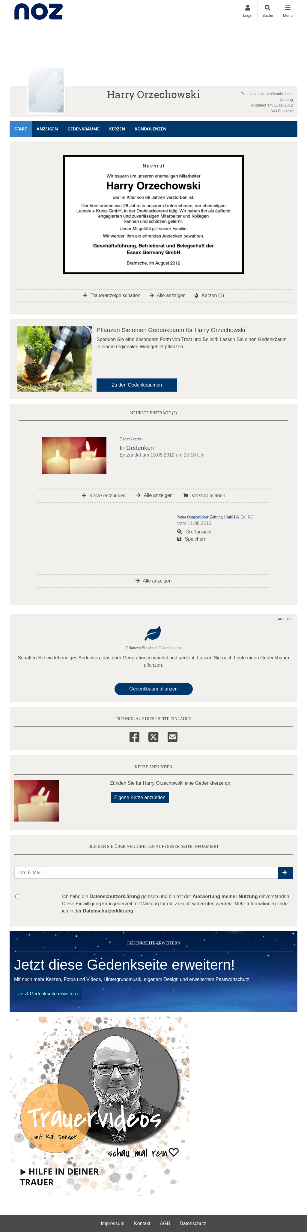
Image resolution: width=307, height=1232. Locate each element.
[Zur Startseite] (38, 10)
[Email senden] (146, 873)
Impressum (112, 1223)
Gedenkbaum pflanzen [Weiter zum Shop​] (154, 688)
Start (20, 129)
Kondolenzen (150, 129)
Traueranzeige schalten (112, 295)
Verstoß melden (204, 495)
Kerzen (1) (209, 295)
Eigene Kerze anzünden (139, 797)
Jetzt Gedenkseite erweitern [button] (48, 993)
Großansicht (194, 531)
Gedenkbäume (83, 129)
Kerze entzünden (104, 495)
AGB (165, 1223)
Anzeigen (47, 129)
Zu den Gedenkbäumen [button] (137, 384)
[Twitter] (153, 736)
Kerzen (117, 129)
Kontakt (142, 1223)
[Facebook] (134, 736)
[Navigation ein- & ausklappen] (287, 10)
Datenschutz (193, 1223)
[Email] (172, 736)
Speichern (192, 539)
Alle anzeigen (168, 295)
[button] (285, 873)
